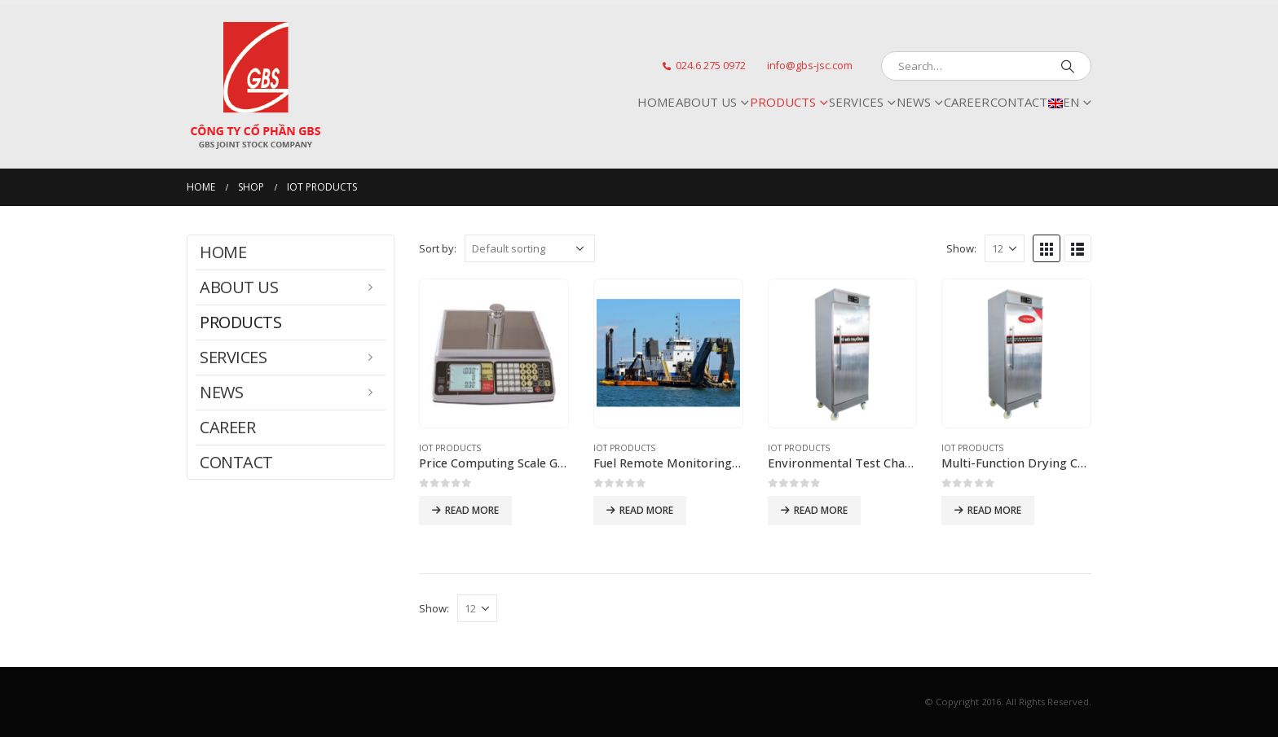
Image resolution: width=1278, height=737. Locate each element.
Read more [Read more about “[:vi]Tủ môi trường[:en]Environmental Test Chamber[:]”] (821, 510)
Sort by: (437, 248)
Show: (961, 248)
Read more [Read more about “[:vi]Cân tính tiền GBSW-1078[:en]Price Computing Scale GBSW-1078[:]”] (472, 510)
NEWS (914, 102)
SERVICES (856, 102)
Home (656, 102)
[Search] (1068, 66)
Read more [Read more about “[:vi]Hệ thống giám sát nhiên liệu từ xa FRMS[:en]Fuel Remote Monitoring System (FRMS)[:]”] (646, 510)
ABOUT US (706, 102)
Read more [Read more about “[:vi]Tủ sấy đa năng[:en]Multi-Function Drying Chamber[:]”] (994, 510)
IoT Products (450, 448)
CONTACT (1018, 102)
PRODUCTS (783, 102)
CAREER (966, 102)
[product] (494, 353)
